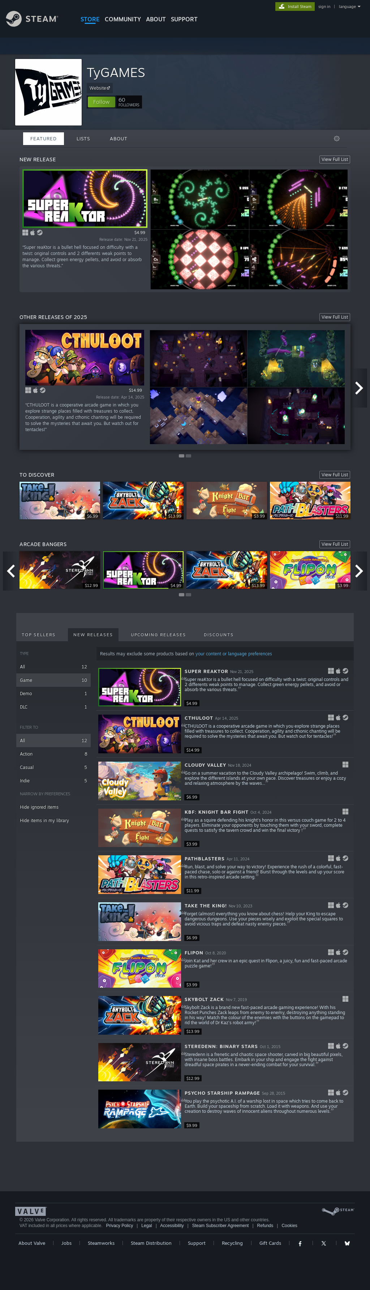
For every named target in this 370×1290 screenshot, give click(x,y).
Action (53, 754)
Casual (53, 767)
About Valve (31, 1243)
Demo (53, 693)
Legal (146, 1225)
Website (101, 88)
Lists (83, 138)
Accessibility (172, 1225)
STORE (90, 19)
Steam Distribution (151, 1243)
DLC (53, 707)
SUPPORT (184, 19)
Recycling (232, 1243)
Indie (53, 781)
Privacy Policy (119, 1225)
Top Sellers (39, 634)
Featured (43, 138)
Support (197, 1243)
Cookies (289, 1225)
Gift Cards (270, 1243)
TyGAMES (116, 72)
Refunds (265, 1225)
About (156, 19)
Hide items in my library (44, 820)
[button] (101, 101)
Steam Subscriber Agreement (220, 1225)
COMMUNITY (123, 19)
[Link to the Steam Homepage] (37, 25)
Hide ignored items (39, 807)
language (347, 6)
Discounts (219, 634)
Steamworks (101, 1243)
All (53, 667)
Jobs (66, 1243)
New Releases (93, 634)
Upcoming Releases (158, 634)
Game (53, 680)
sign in (324, 6)
